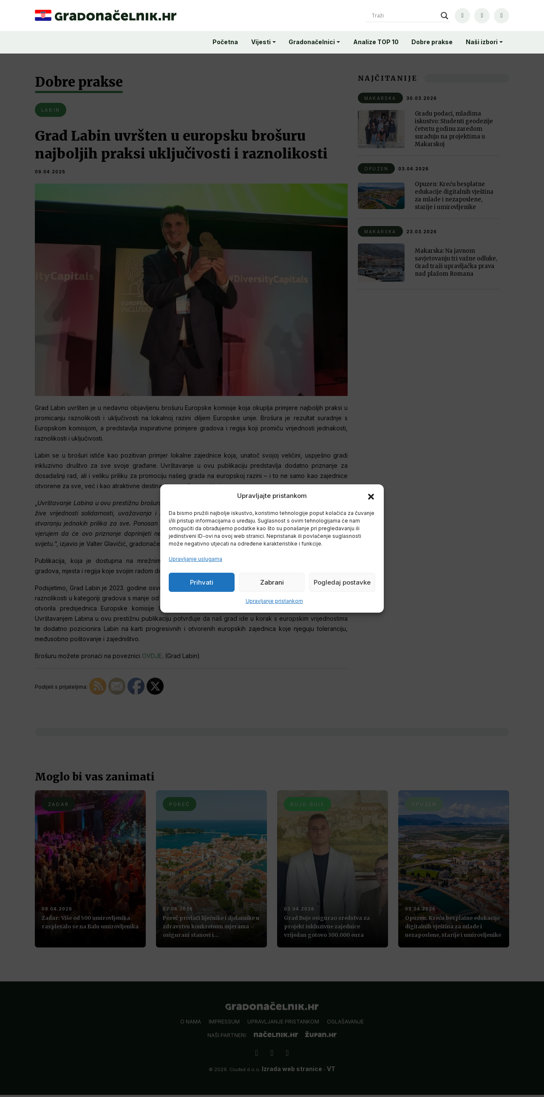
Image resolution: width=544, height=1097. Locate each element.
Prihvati (201, 582)
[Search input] (404, 16)
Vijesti (261, 41)
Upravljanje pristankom (274, 601)
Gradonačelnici (312, 41)
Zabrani (272, 582)
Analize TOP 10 (376, 41)
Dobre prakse (432, 41)
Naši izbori (482, 41)
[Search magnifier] (444, 16)
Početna (225, 41)
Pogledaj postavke (342, 582)
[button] (371, 496)
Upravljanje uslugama (195, 559)
